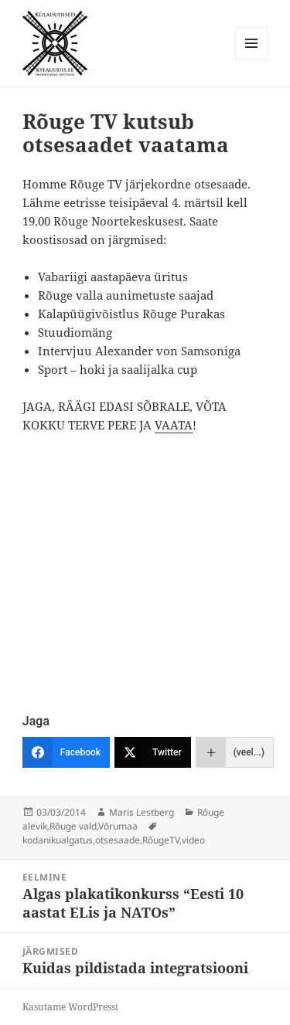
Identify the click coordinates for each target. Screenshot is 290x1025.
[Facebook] (66, 752)
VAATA (174, 425)
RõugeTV (160, 840)
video (193, 840)
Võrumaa (118, 826)
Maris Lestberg (141, 812)
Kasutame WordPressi (70, 1006)
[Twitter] (152, 752)
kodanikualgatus (57, 840)
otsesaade (117, 840)
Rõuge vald (73, 826)
